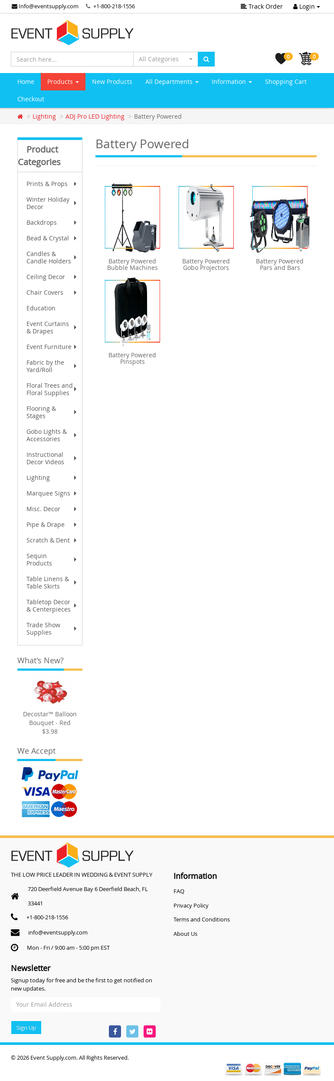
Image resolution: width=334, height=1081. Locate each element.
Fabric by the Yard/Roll (52, 366)
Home (25, 81)
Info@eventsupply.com (45, 6)
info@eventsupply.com (58, 932)
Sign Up (26, 1027)
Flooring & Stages (52, 412)
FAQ (179, 891)
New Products (112, 81)
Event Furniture (52, 347)
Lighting (52, 477)
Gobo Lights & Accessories (52, 435)
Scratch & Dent (52, 540)
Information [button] (232, 81)
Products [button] (63, 81)
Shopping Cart (286, 81)
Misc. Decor (52, 509)
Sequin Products (52, 559)
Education (41, 308)
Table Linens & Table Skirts (52, 582)
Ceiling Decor (52, 277)
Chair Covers (52, 292)
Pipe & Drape (52, 524)
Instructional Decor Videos (52, 458)
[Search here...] (72, 59)
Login (306, 6)
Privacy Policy (191, 905)
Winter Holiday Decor (52, 203)
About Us (185, 934)
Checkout (30, 99)
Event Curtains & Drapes (52, 327)
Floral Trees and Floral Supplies (52, 389)
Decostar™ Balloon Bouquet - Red (50, 718)
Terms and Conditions (202, 919)
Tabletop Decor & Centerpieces (52, 605)
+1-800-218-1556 (114, 6)
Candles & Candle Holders (52, 257)
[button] (165, 59)
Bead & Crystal (52, 238)
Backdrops (52, 222)
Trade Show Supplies (52, 628)
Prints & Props (52, 184)
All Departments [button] (172, 81)
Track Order (262, 6)
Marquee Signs (52, 493)
